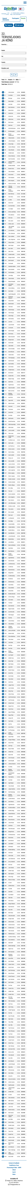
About (14, 1170)
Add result (20, 25)
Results (23, 18)
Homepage (3, 13)
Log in (14, 1172)
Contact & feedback (14, 1163)
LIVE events (7, 13)
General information (6, 19)
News (14, 1174)
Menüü (25, 3)
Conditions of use (14, 1165)
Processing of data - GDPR (14, 1167)
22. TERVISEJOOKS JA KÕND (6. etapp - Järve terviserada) (17, 13)
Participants (15, 18)
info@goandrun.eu (15, 1184)
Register (9, 25)
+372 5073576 (14, 1182)
